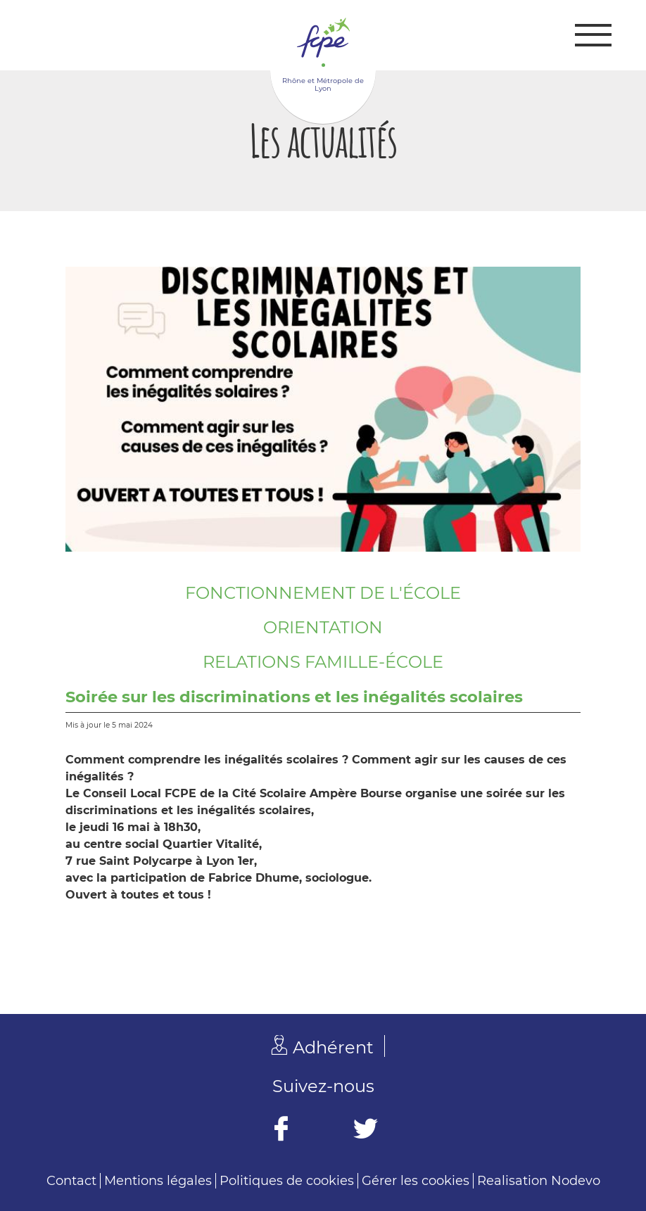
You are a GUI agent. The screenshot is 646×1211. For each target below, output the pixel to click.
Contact (71, 1180)
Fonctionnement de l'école (323, 593)
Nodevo (575, 1180)
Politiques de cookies (287, 1180)
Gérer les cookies (415, 1180)
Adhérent (333, 1047)
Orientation (323, 627)
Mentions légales (158, 1180)
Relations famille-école (323, 662)
